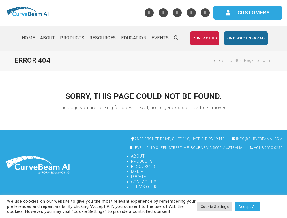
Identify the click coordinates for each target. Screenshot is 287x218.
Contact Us (144, 181)
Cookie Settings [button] (215, 206)
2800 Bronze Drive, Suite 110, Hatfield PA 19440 (178, 139)
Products (142, 161)
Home (215, 60)
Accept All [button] (247, 206)
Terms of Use (145, 187)
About (138, 156)
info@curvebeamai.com (257, 139)
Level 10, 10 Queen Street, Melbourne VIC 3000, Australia (186, 148)
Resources (143, 166)
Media (137, 171)
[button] (176, 38)
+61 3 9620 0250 (266, 148)
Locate (138, 176)
